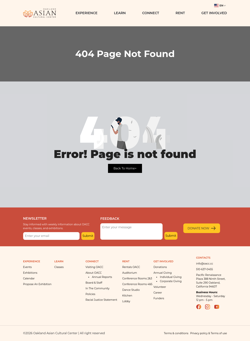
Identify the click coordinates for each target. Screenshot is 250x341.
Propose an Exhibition (37, 284)
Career (158, 292)
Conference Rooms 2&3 (137, 278)
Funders (159, 298)
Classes (59, 267)
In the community (97, 288)
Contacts (203, 257)
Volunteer (160, 287)
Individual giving (171, 277)
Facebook (200, 306)
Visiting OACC (94, 267)
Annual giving (163, 272)
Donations (160, 267)
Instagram (209, 307)
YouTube (218, 307)
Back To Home (125, 168)
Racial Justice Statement (101, 299)
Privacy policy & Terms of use (208, 333)
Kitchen (127, 295)
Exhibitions (30, 272)
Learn (120, 13)
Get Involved (214, 13)
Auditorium (129, 272)
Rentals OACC (131, 267)
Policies (90, 294)
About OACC (94, 272)
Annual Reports (102, 277)
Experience (86, 13)
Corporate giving (171, 281)
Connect (150, 13)
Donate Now (198, 228)
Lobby (126, 301)
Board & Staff (94, 282)
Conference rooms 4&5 (137, 284)
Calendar (29, 278)
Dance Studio (131, 290)
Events (27, 267)
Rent (180, 13)
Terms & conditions (176, 333)
